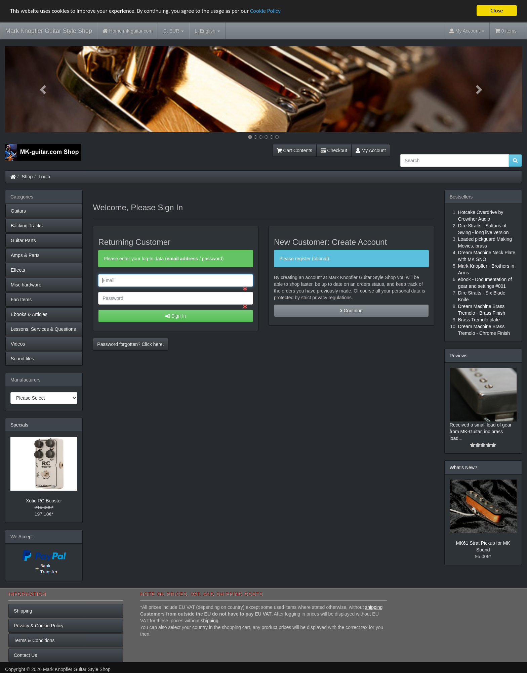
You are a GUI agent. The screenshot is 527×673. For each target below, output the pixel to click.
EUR (173, 31)
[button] (44, 89)
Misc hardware (26, 284)
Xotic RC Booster (44, 500)
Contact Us (25, 655)
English (207, 31)
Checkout (334, 150)
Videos (18, 344)
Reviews (459, 355)
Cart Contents (294, 150)
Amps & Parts (25, 255)
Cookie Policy (265, 10)
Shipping (23, 611)
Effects (18, 270)
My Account (371, 150)
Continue (351, 310)
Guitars (18, 211)
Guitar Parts (23, 240)
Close (496, 10)
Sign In (175, 316)
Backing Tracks (27, 225)
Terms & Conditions (34, 640)
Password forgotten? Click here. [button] (130, 344)
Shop (27, 176)
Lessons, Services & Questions (43, 329)
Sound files (22, 358)
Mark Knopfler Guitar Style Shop (48, 31)
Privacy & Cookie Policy (39, 625)
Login (44, 176)
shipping (373, 607)
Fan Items (21, 299)
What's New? (463, 467)
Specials (19, 425)
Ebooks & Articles (29, 314)
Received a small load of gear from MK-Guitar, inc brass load (481, 431)
